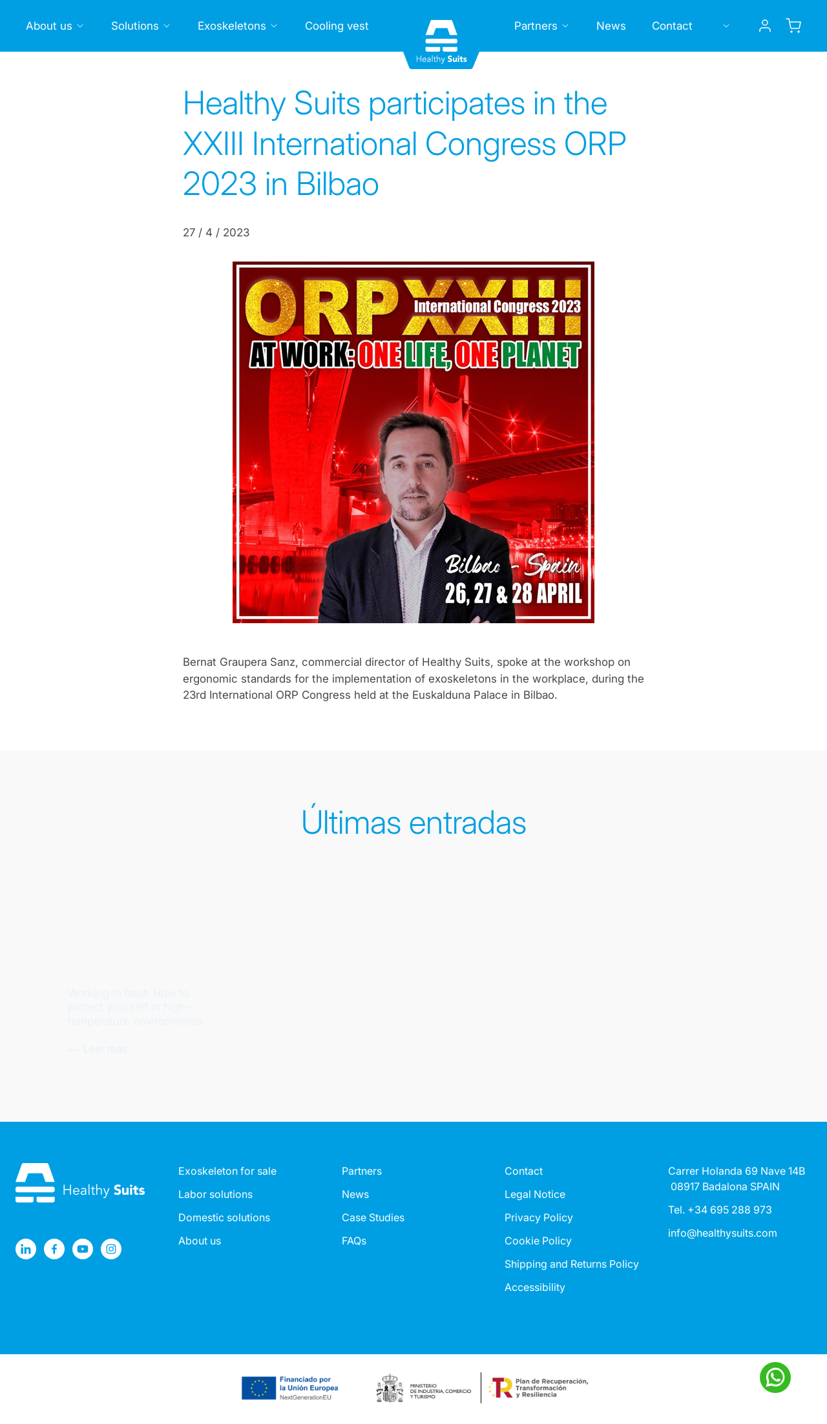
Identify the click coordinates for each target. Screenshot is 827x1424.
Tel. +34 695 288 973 (720, 1209)
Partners (362, 1170)
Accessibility (535, 1287)
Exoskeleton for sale (227, 1170)
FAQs (354, 1240)
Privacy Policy (539, 1217)
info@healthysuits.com (722, 1232)
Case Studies (373, 1217)
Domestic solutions (224, 1217)
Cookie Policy (538, 1240)
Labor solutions (215, 1194)
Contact (524, 1170)
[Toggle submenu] (80, 26)
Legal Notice (535, 1194)
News (355, 1194)
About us (199, 1240)
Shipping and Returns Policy (572, 1263)
